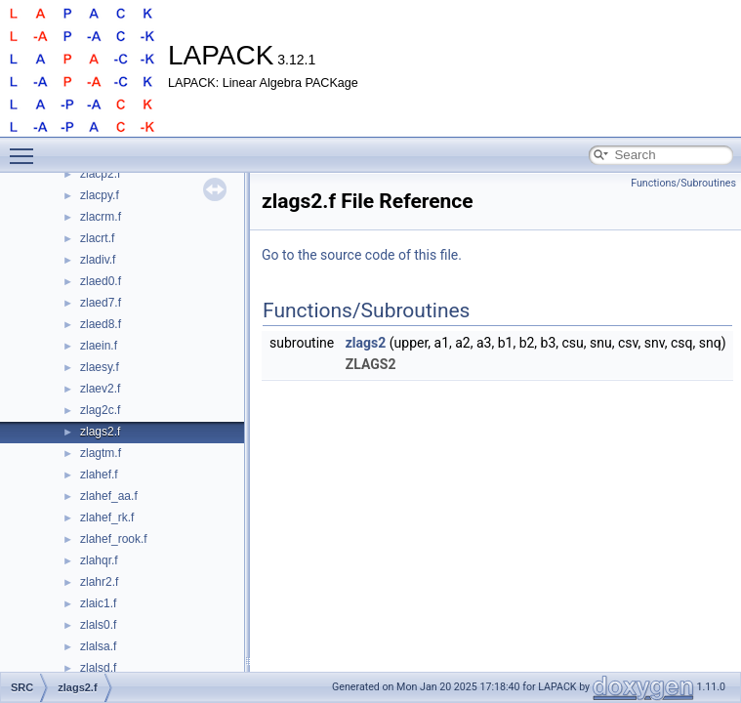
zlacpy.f (99, 195)
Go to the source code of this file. (362, 255)
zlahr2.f (99, 582)
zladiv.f (97, 260)
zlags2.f (100, 431)
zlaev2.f (100, 388)
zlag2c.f (100, 410)
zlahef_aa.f (109, 496)
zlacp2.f (100, 174)
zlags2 (366, 343)
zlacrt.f (97, 238)
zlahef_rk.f (107, 517)
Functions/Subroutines (683, 183)
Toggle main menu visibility (26, 147)
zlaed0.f (100, 281)
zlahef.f (99, 474)
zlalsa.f (98, 646)
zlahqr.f (99, 560)
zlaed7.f (100, 303)
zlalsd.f (98, 668)
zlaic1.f (98, 603)
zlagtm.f (100, 453)
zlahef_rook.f (113, 539)
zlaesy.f (99, 367)
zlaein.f (98, 345)
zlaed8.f (100, 324)
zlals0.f (98, 625)
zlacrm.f (100, 217)
